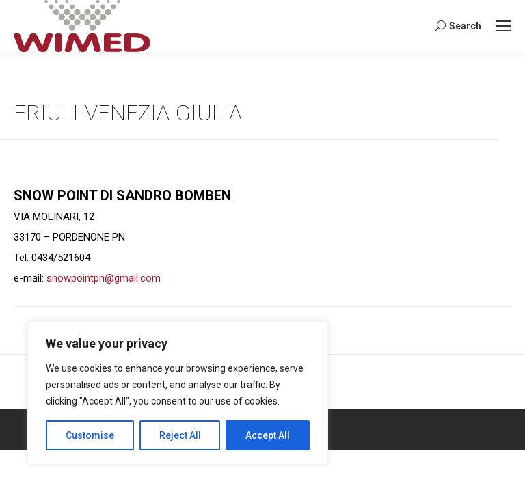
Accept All (267, 435)
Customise (90, 435)
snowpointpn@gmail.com (103, 278)
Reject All (180, 435)
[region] (177, 393)
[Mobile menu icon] (503, 26)
